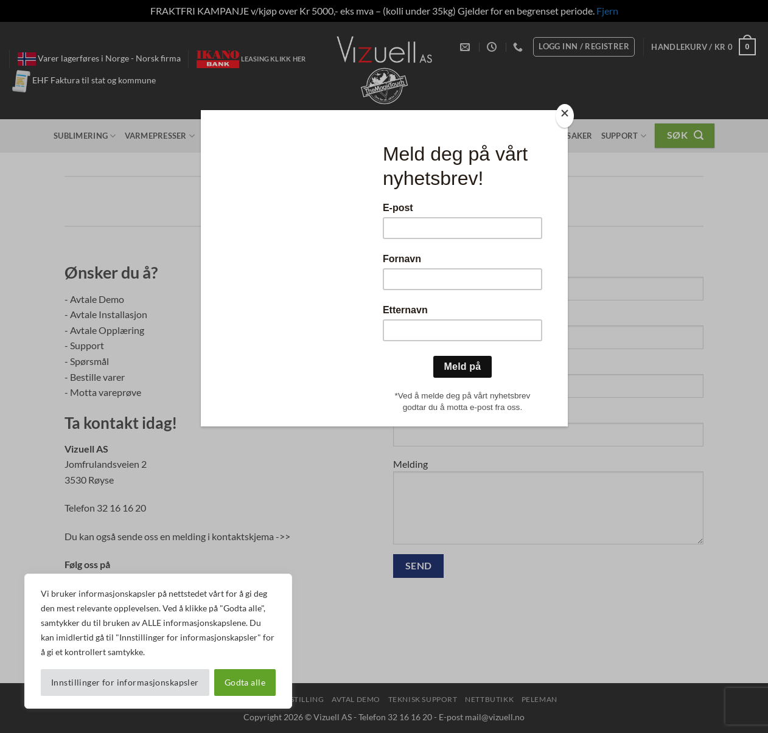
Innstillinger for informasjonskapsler (125, 682)
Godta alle (245, 682)
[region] (158, 641)
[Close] (565, 116)
